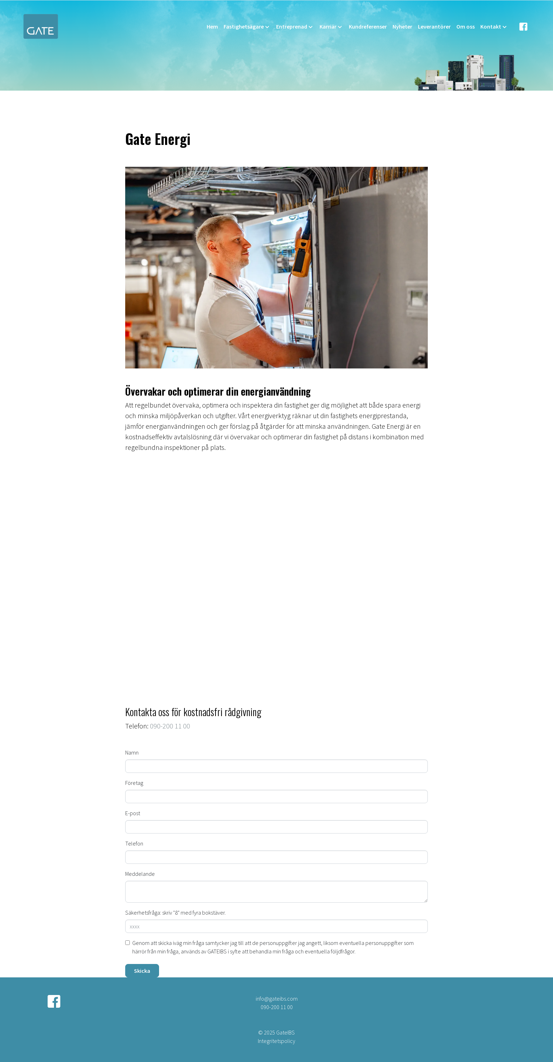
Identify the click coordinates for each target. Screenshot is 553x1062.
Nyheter (402, 26)
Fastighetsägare (247, 27)
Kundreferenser (368, 26)
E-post (132, 813)
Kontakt (494, 27)
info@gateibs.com (277, 998)
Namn (132, 752)
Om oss (465, 26)
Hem (212, 26)
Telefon (134, 843)
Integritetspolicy (276, 1040)
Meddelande (140, 873)
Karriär (331, 27)
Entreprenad (295, 27)
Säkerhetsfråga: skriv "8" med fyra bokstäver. (175, 912)
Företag (134, 782)
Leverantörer (434, 26)
